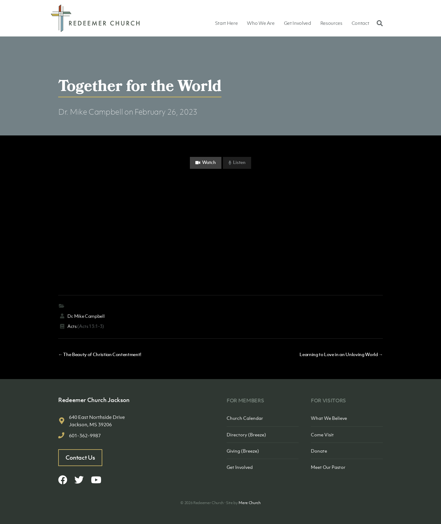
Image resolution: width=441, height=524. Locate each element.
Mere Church (249, 502)
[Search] (378, 23)
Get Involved (297, 23)
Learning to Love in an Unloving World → (341, 354)
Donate (319, 451)
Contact (360, 23)
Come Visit (322, 434)
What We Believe (329, 418)
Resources (331, 23)
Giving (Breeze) (243, 451)
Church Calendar (245, 418)
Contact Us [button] (80, 457)
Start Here (226, 23)
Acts (72, 326)
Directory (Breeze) (246, 434)
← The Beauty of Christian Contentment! (99, 354)
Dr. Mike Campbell (90, 112)
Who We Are (261, 23)
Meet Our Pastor (328, 467)
